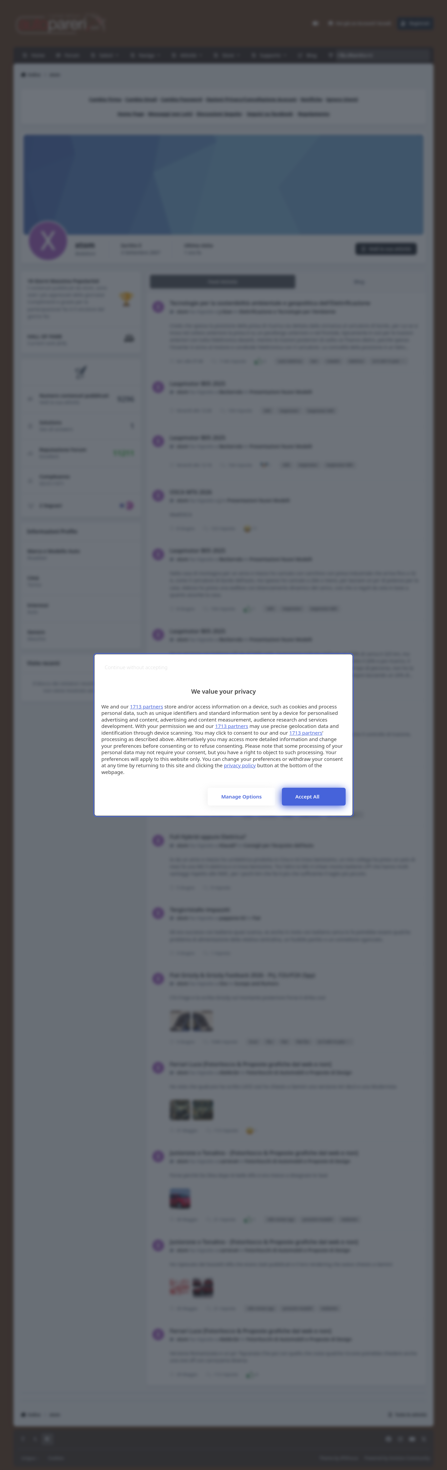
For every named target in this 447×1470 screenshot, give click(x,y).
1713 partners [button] (146, 706)
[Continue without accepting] (136, 667)
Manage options (241, 796)
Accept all (307, 796)
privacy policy (240, 765)
